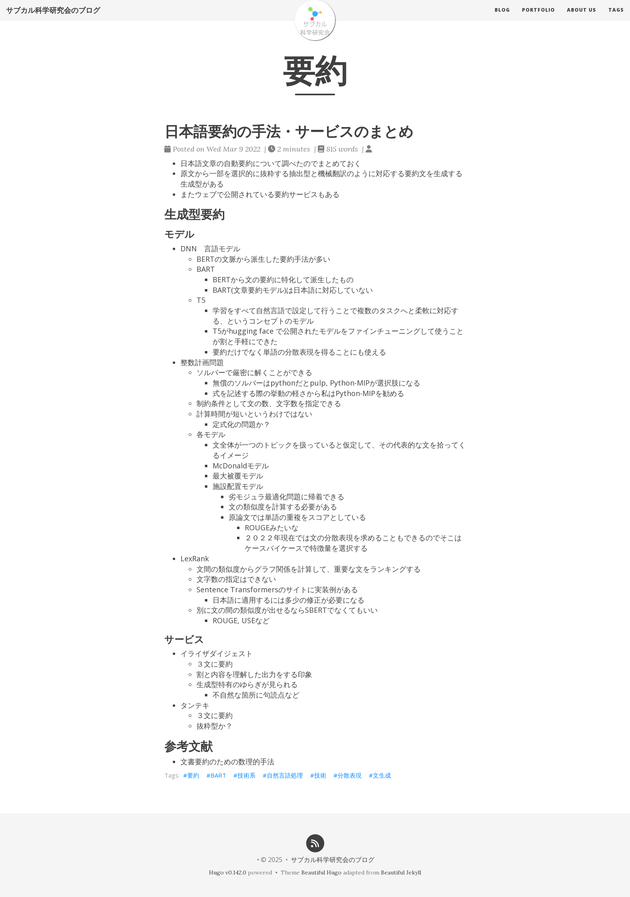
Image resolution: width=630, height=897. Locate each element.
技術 (320, 775)
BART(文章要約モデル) (249, 290)
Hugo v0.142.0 (227, 872)
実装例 (325, 589)
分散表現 (350, 775)
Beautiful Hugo (321, 872)
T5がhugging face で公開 (255, 331)
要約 (193, 775)
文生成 (382, 775)
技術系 (246, 775)
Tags (616, 17)
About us (581, 17)
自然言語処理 (285, 775)
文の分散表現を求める (346, 537)
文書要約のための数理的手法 (227, 761)
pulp (318, 383)
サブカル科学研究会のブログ (53, 18)
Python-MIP (350, 383)
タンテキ (194, 705)
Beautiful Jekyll (401, 872)
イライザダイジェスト (216, 653)
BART (218, 775)
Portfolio (538, 17)
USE (248, 620)
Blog (502, 17)
